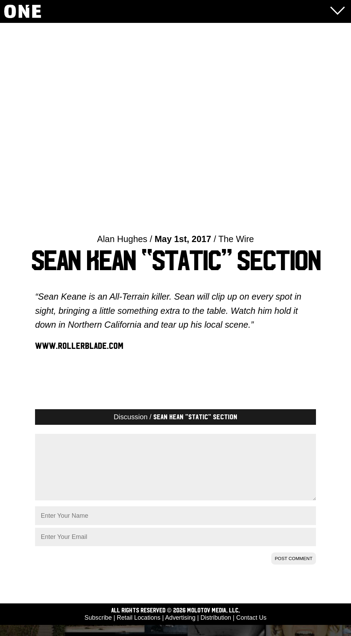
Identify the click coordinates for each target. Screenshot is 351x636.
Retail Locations (139, 628)
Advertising (180, 628)
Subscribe (98, 628)
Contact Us (251, 628)
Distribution (215, 628)
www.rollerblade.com (79, 346)
